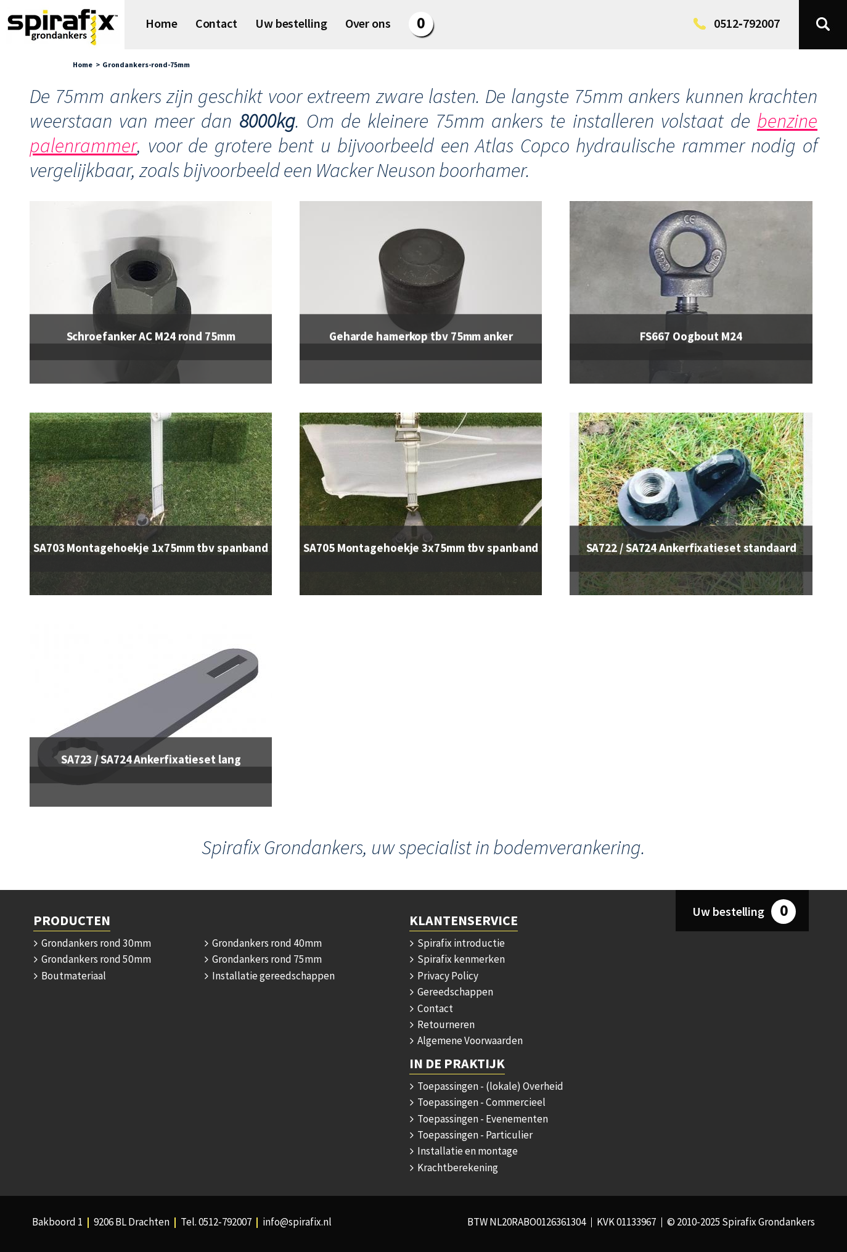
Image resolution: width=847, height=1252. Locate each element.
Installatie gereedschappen (269, 975)
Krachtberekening (453, 1167)
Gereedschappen (451, 992)
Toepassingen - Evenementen (478, 1119)
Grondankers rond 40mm (262, 943)
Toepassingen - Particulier (471, 1135)
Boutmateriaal (69, 975)
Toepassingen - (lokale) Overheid (486, 1086)
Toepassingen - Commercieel (477, 1102)
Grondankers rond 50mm (91, 959)
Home (82, 64)
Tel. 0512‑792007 (216, 1222)
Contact (430, 1008)
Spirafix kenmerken (457, 959)
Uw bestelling (744, 911)
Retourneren (442, 1024)
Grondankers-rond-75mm (146, 64)
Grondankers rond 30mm (91, 943)
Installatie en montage (463, 1151)
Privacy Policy (443, 975)
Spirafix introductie (457, 943)
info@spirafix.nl (297, 1222)
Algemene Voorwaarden (466, 1040)
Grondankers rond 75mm (262, 959)
